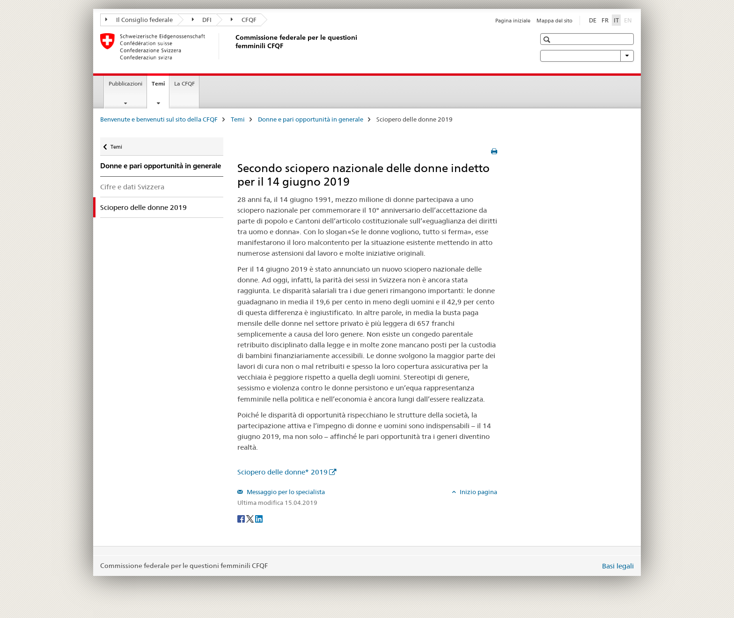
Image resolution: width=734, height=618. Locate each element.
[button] (548, 39)
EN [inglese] (629, 19)
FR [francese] (605, 20)
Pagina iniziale (512, 20)
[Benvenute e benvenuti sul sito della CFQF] (233, 46)
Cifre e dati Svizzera (132, 186)
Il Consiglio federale (139, 19)
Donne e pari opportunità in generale (310, 119)
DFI (202, 19)
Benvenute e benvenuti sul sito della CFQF (159, 119)
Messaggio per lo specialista (285, 492)
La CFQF (184, 83)
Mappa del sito (554, 20)
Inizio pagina (477, 492)
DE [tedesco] (592, 20)
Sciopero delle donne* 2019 (282, 471)
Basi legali (618, 565)
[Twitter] (250, 518)
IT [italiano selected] (616, 20)
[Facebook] (241, 518)
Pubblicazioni (125, 83)
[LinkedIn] (259, 518)
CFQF (244, 19)
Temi (160, 86)
